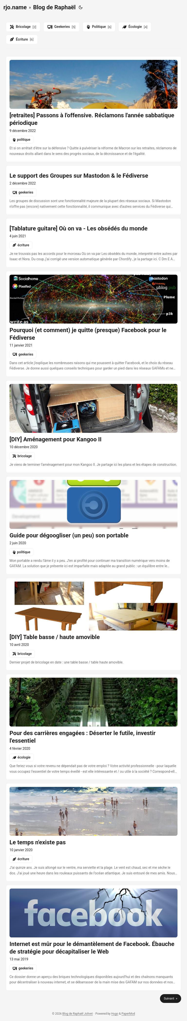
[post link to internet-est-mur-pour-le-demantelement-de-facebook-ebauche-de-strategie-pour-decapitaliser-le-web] (93, 937)
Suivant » (170, 998)
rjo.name (15, 7)
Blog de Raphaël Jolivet (77, 1013)
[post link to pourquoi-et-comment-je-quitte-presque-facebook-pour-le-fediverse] (93, 324)
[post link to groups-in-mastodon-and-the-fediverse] (93, 190)
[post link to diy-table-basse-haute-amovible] (93, 624)
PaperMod (128, 1013)
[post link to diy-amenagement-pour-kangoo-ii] (93, 426)
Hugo (114, 1013)
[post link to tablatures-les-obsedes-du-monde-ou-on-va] (93, 242)
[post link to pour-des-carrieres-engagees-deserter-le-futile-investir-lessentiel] (93, 727)
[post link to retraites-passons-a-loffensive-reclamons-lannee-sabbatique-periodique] (93, 109)
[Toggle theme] (81, 7)
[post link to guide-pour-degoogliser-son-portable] (93, 525)
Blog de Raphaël (54, 7)
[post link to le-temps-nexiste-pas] (93, 832)
